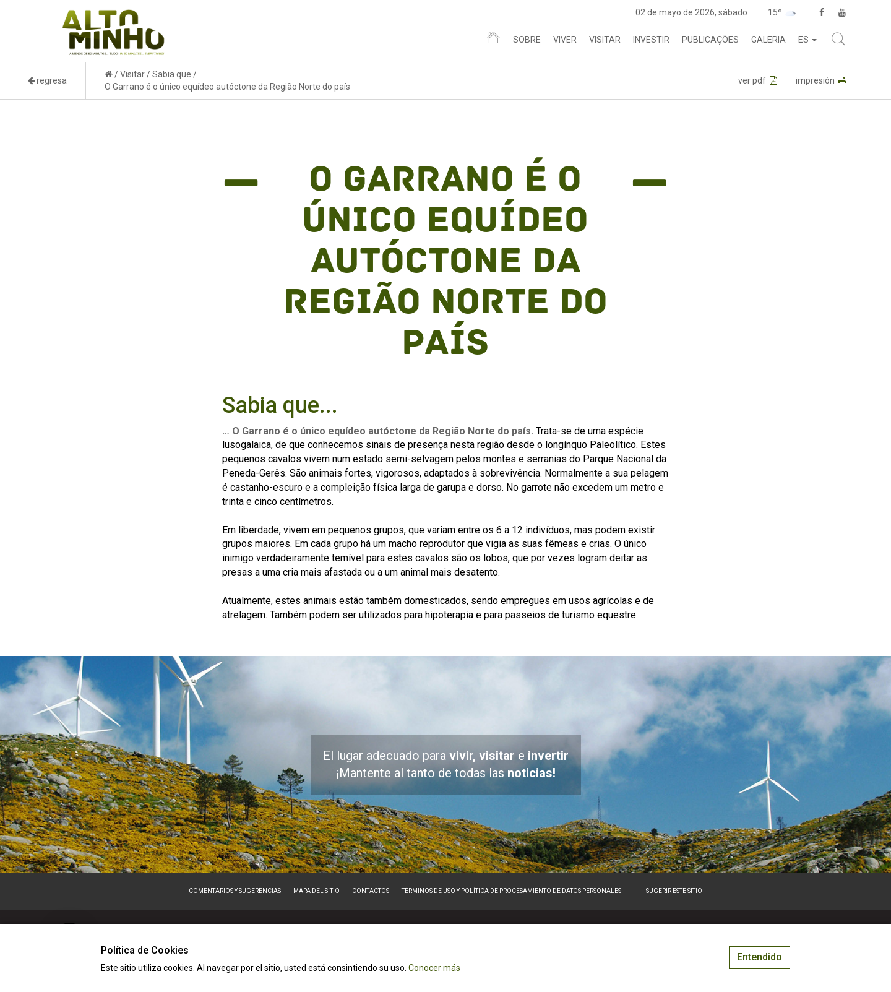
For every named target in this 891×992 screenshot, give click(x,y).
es (807, 40)
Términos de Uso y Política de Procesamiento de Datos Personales (511, 890)
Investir (651, 40)
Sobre (527, 40)
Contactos (370, 890)
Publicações (710, 40)
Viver (565, 40)
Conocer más (434, 968)
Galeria (768, 40)
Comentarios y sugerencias (235, 890)
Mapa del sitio (316, 890)
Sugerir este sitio (674, 890)
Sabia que (171, 74)
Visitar (605, 40)
